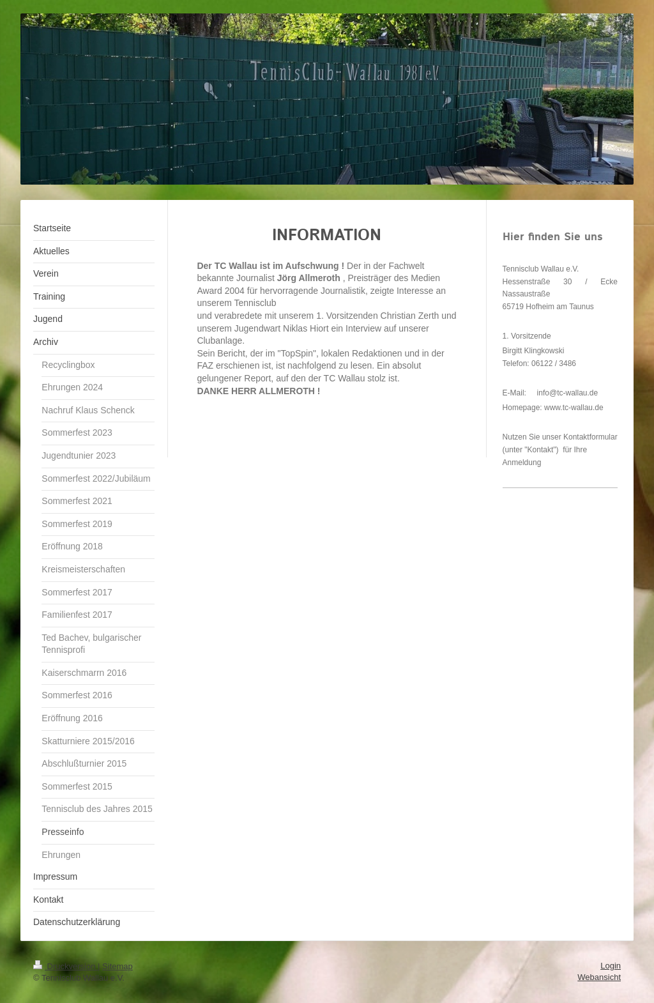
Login (610, 965)
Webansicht (599, 977)
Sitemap (117, 966)
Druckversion (65, 966)
